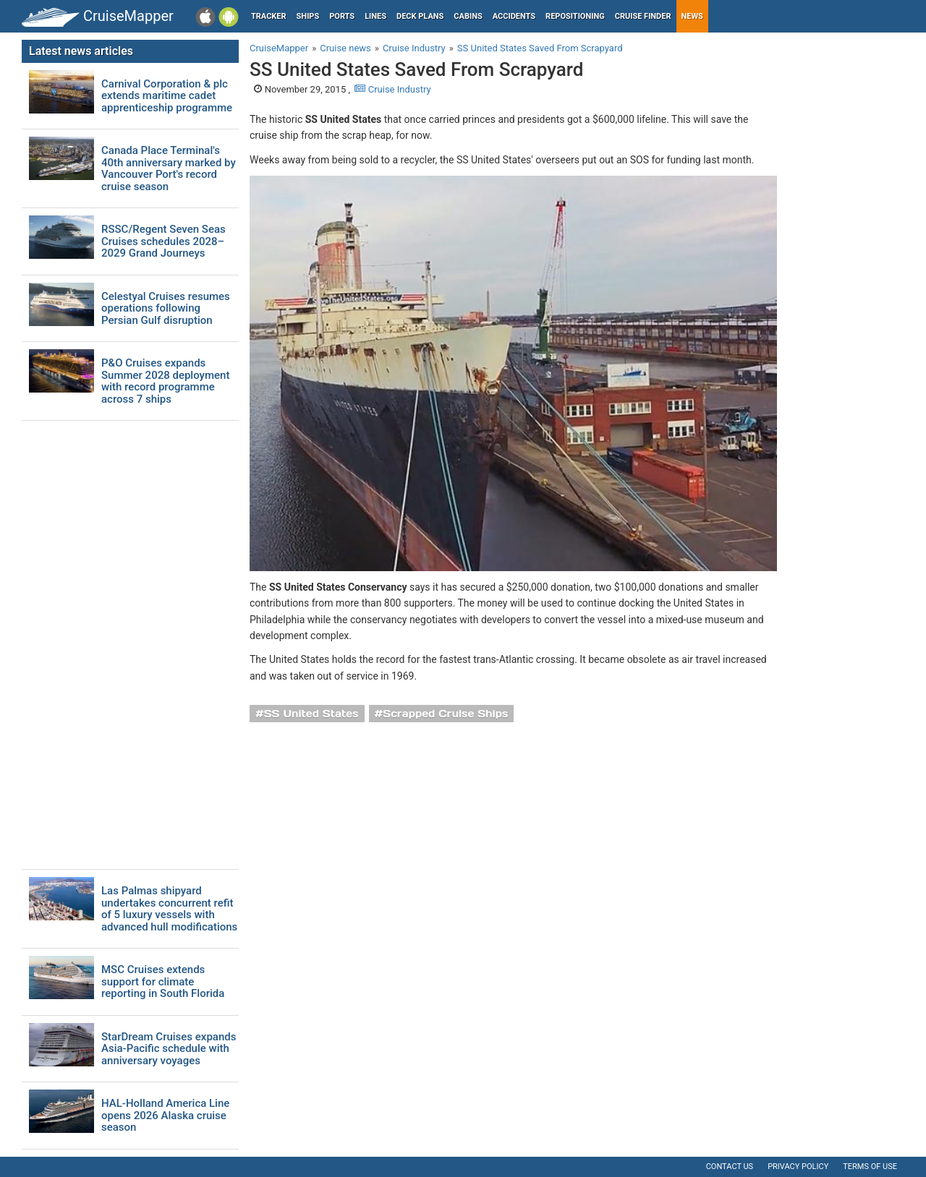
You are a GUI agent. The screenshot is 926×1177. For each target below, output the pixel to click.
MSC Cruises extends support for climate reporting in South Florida (162, 982)
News (692, 16)
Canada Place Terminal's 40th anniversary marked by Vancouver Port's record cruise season (168, 168)
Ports (341, 16)
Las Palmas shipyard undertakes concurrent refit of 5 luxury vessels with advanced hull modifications (169, 909)
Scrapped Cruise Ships (445, 713)
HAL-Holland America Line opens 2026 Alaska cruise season (165, 1115)
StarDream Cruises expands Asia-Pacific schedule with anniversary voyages (168, 1049)
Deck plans (419, 16)
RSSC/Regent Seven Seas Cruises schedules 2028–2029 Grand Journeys (163, 241)
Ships (308, 16)
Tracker (268, 16)
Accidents (514, 16)
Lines (375, 16)
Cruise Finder (643, 16)
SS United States (311, 713)
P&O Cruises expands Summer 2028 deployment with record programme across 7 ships (165, 381)
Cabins (468, 16)
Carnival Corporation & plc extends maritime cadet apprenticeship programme (166, 96)
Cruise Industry (392, 89)
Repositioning (575, 16)
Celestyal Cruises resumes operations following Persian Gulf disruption (165, 309)
